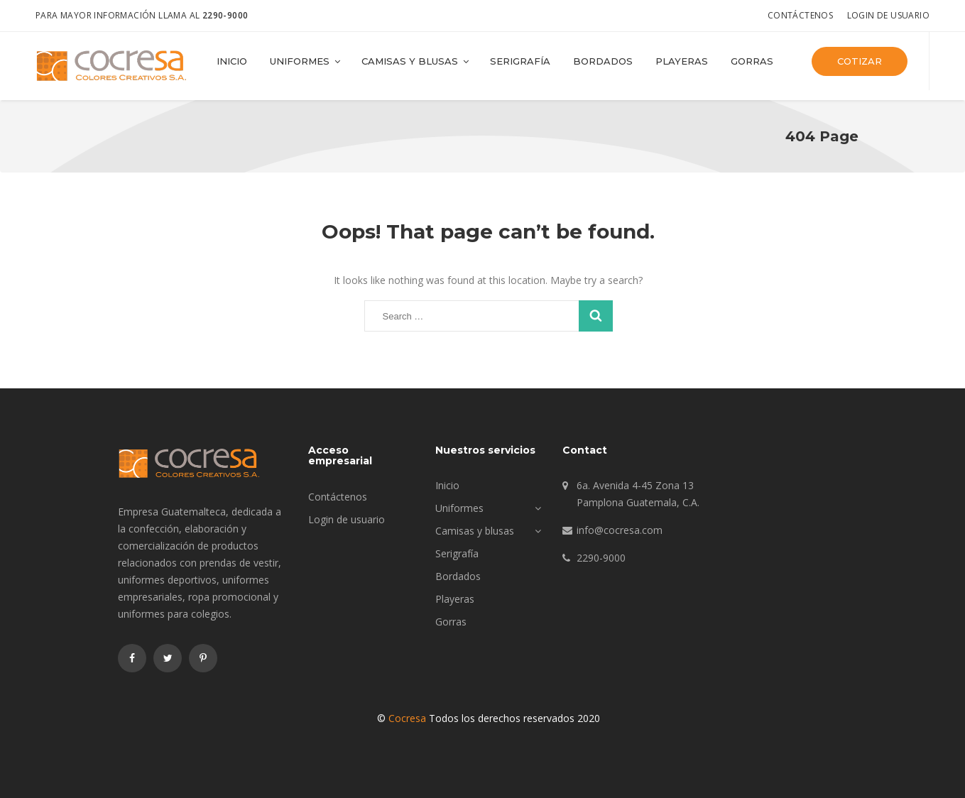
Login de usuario (888, 15)
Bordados (603, 61)
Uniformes (306, 61)
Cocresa (407, 718)
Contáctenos (800, 15)
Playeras (681, 61)
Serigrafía (520, 61)
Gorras (752, 61)
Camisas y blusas (416, 61)
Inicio (232, 61)
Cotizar (859, 61)
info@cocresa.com (620, 530)
